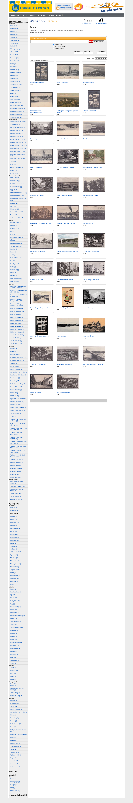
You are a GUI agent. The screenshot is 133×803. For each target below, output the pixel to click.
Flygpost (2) (13, 190)
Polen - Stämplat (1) (16, 390)
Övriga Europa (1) (15, 767)
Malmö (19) (13, 584)
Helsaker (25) (14, 203)
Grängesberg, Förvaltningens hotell (41, 223)
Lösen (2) (13, 164)
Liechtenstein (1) (15, 378)
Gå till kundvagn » (86, 23)
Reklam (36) (13, 651)
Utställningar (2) (14, 660)
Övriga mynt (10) (15, 790)
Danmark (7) (14, 779)
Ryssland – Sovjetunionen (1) (18, 398)
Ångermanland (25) (15, 90)
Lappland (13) (14, 55)
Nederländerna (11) (15, 724)
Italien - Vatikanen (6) (16, 709)
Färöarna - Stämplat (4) (17, 329)
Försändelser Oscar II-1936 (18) (18, 199)
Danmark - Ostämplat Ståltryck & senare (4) (16, 304)
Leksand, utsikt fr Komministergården (36, 111)
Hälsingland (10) (15, 528)
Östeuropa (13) (14, 474)
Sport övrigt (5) (14, 281)
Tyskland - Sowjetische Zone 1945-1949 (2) (18, 442)
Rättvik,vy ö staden (88, 82)
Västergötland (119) (16, 84)
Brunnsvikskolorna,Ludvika (65, 280)
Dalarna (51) (14, 31)
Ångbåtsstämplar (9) (16, 102)
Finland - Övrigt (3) (15, 314)
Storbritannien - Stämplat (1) (18, 407)
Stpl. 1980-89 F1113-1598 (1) (18, 151)
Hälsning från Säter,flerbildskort (40, 336)
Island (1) (13, 676)
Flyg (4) (12, 234)
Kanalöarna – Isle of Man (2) (18, 375)
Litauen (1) (13, 715)
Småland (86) (14, 549)
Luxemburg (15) (14, 381)
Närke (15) (13, 543)
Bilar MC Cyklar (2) (15, 222)
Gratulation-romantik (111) (17, 615)
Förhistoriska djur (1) (16, 243)
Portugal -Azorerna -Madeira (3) (18, 730)
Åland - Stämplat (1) (16, 341)
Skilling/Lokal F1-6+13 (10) (18, 121)
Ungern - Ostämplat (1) (16, 462)
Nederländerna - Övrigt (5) (17, 384)
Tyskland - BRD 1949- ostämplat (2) (16, 433)
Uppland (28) (14, 555)
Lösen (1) (13, 206)
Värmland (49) (14, 78)
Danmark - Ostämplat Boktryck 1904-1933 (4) (17, 300)
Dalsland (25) (14, 34)
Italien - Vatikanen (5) (16, 369)
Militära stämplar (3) (16, 114)
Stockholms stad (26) (16, 99)
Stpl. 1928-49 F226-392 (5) (18, 148)
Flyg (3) (12, 604)
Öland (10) (13, 573)
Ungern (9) (13, 758)
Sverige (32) (13, 785)
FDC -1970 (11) (14, 178)
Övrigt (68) (13, 663)
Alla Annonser (15, 15)
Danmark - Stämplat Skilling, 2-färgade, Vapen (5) (18, 286)
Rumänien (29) (14, 396)
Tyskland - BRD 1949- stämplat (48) (16, 438)
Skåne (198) (13, 67)
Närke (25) (13, 64)
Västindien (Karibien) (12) (17, 486)
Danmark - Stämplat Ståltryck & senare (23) (18, 295)
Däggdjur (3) (14, 225)
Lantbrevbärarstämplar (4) (17, 108)
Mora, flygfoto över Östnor (64, 364)
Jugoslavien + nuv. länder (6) (18, 372)
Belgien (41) (13, 700)
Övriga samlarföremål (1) (18, 795)
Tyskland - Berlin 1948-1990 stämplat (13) (18, 424)
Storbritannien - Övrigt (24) (17, 410)
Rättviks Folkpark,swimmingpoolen (67, 251)
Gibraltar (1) (13, 363)
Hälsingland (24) (15, 49)
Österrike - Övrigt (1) (16, 471)
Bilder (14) (13, 771)
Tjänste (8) (13, 161)
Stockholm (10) (14, 578)
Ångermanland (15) (15, 570)
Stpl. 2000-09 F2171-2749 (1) (18, 158)
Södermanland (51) (15, 72)
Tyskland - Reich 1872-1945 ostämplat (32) (18, 451)
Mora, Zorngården (88, 336)
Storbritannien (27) (15, 743)
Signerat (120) (14, 654)
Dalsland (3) (13, 516)
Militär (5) (13, 267)
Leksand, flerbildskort (89, 111)
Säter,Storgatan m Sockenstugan (93, 167)
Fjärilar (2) (13, 231)
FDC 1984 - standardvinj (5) (18, 184)
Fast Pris (24, 15)
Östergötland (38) (15, 96)
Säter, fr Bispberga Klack (64, 195)
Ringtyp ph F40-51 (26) (16, 136)
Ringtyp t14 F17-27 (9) (16, 130)
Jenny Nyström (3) (15, 621)
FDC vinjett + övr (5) (16, 187)
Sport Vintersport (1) (16, 278)
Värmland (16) (14, 558)
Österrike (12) (14, 761)
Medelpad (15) (14, 58)
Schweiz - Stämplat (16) (17, 401)
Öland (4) (13, 93)
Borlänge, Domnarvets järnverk (66, 223)
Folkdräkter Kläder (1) (16, 237)
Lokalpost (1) (14, 173)
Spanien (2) (13, 740)
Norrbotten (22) (14, 61)
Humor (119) (14, 618)
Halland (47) (13, 46)
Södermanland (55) (15, 552)
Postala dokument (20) (16, 212)
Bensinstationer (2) (15, 592)
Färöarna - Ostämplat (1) (17, 332)
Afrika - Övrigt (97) (15, 493)
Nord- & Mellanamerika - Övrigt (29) (17, 684)
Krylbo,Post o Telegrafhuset (91, 251)
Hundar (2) (13, 252)
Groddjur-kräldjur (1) (16, 246)
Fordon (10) (13, 610)
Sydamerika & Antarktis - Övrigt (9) (17, 489)
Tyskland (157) (14, 752)
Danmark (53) (14, 670)
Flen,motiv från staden (63, 392)
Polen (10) (13, 727)
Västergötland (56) (15, 564)
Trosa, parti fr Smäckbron (38, 364)
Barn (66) (13, 589)
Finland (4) (13, 673)
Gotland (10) (14, 37)
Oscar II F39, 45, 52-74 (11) (18, 139)
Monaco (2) (13, 721)
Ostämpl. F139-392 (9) (16, 167)
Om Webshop (42, 15)
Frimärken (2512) (15, 21)
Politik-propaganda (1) (16, 642)
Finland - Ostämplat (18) (17, 311)
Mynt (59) (12, 775)
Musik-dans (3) (14, 270)
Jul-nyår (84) (14, 624)
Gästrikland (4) (14, 522)
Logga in (58, 15)
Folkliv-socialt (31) (15, 607)
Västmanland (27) (15, 567)
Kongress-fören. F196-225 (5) (18, 145)
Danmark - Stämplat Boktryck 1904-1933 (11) (18, 291)
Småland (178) (14, 69)
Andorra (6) (13, 351)
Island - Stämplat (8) (16, 323)
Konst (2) (13, 261)
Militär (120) (13, 639)
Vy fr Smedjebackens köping (65, 167)
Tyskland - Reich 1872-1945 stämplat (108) (18, 455)
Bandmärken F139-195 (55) (18, 142)
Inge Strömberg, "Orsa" (64, 308)
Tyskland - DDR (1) (15, 755)
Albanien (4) (13, 348)
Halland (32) (13, 525)
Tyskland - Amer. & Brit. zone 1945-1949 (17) (18, 429)
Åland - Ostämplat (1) (16, 344)
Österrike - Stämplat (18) (17, 468)
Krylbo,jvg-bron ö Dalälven (91, 195)
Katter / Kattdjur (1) (15, 258)
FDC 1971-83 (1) (15, 181)
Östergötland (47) (15, 575)
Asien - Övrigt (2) (15, 693)
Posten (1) (13, 273)
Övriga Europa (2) (15, 477)
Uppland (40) (14, 75)
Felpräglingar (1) (15, 782)
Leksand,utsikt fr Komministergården (68, 139)
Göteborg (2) (14, 581)
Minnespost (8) (14, 209)
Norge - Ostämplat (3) (16, 320)
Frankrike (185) (14, 703)
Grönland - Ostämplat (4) (17, 338)
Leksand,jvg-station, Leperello (39, 308)
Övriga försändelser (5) (16, 218)
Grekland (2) (14, 706)
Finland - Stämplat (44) (16, 308)
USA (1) (12, 787)
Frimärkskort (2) (14, 613)
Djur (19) (12, 595)
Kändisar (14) (14, 636)
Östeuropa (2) (14, 764)
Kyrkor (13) (13, 633)
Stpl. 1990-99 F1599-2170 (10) (17, 154)
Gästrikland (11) (14, 40)
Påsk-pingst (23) (15, 648)
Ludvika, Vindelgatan (89, 308)
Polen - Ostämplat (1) (16, 387)
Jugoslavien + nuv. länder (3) (18, 712)
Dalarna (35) (14, 513)
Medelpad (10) (14, 537)
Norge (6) (13, 679)
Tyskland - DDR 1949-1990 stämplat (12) (18, 446)
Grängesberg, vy (88, 223)
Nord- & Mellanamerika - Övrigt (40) (17, 482)
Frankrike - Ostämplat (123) (18, 357)
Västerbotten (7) (15, 561)
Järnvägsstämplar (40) (16, 105)
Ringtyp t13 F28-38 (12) (17, 133)
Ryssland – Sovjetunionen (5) (18, 734)
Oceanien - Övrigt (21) (16, 499)
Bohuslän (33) (14, 510)
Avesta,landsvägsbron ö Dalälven (93, 364)
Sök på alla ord (59, 44)
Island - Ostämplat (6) (16, 326)
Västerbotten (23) (15, 81)
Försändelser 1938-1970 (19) (18, 192)
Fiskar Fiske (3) (14, 228)
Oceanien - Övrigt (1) (16, 696)
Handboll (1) (13, 249)
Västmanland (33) (15, 87)
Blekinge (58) (14, 507)
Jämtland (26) (14, 52)
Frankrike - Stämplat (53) (17, 360)
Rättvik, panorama (88, 139)
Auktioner (33, 15)
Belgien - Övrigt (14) (16, 354)
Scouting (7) (13, 275)
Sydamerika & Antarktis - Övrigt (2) (17, 689)
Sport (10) (13, 657)
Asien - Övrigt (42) (15, 496)
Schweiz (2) (13, 737)
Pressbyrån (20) (14, 645)
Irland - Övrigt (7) (15, 366)
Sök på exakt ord (59, 48)
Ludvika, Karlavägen (36, 280)
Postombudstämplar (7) (17, 111)
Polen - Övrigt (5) (15, 393)
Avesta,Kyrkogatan (36, 392)
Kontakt (51, 15)
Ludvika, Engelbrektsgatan (91, 280)
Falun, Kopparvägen (36, 139)
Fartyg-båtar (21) (15, 601)
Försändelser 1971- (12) (17, 195)
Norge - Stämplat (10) (16, 317)
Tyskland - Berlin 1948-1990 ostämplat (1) (18, 420)
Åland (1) (13, 667)
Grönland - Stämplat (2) (17, 335)
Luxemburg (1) (14, 718)
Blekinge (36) (14, 25)
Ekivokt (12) (13, 598)
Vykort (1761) (14, 504)
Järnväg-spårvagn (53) (16, 627)
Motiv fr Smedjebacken (37, 195)
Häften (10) (13, 170)
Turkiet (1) (13, 416)
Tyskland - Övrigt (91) (16, 459)
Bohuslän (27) (14, 28)
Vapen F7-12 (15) (15, 124)
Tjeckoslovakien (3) (15, 413)
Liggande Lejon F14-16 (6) (17, 127)
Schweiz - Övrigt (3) (16, 404)
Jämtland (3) (14, 531)
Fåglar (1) (13, 240)
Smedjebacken (61, 336)
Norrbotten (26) (14, 540)
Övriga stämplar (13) (16, 117)
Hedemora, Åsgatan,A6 (37, 251)
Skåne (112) (13, 546)
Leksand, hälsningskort (37, 82)
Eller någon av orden (61, 46)
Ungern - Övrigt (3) (15, 465)
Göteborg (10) (14, 43)
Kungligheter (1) (14, 264)
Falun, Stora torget (62, 82)
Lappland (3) (14, 534)
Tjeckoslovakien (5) (15, 746)
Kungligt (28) (14, 630)
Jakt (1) (12, 255)
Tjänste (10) (13, 215)
